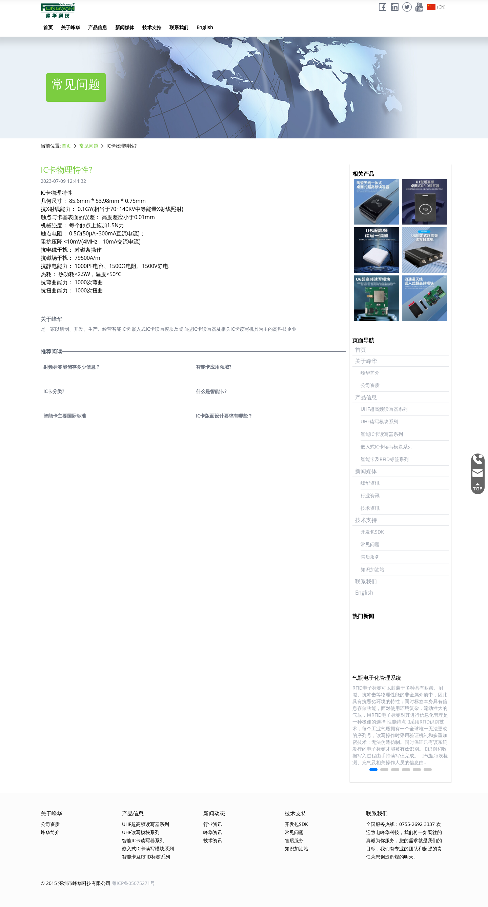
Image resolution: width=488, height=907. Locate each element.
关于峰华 (70, 27)
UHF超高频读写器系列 (384, 409)
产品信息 (97, 27)
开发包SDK (372, 531)
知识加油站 (372, 569)
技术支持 (151, 27)
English (205, 27)
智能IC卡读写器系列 (382, 434)
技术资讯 (370, 508)
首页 (48, 27)
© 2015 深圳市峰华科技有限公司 (75, 883)
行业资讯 (370, 495)
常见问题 (88, 145)
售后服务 (370, 557)
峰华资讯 (370, 483)
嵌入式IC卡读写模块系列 (386, 446)
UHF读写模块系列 (379, 421)
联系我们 (178, 27)
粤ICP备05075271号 (133, 883)
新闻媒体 (124, 27)
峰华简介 (370, 372)
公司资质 (370, 385)
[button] (373, 769)
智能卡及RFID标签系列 (385, 459)
